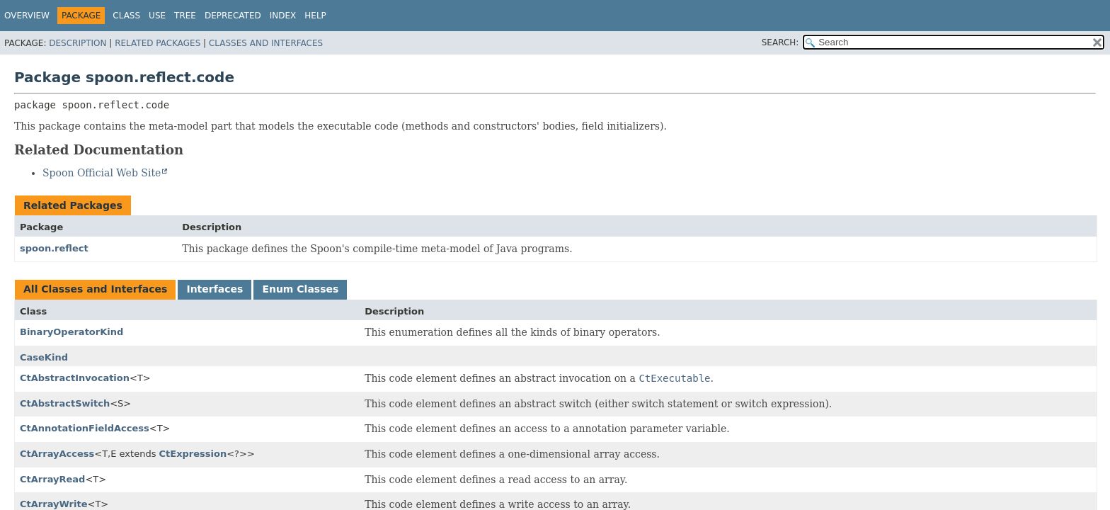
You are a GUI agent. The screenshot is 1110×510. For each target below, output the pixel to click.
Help (315, 16)
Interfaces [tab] (214, 289)
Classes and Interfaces (266, 43)
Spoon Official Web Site (101, 172)
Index (283, 16)
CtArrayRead (52, 479)
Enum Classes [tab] (300, 289)
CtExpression (193, 453)
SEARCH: (780, 42)
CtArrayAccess (57, 453)
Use (157, 16)
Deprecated (233, 16)
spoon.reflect (54, 248)
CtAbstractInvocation (75, 378)
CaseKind (44, 357)
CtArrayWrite (54, 504)
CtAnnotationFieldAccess (84, 428)
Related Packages (157, 43)
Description (77, 43)
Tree (185, 16)
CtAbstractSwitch (65, 403)
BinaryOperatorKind (71, 332)
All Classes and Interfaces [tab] (95, 289)
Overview (27, 16)
